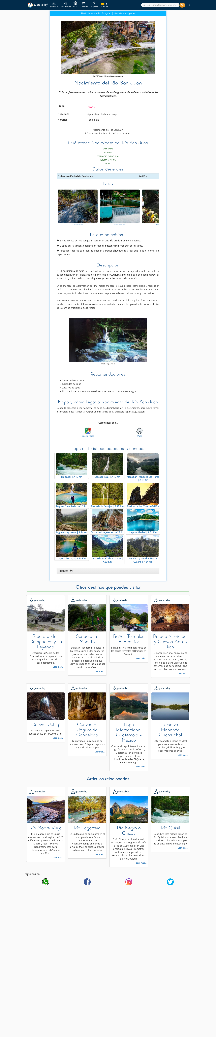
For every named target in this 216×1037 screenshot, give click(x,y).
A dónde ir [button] (54, 5)
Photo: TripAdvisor (108, 364)
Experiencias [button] (66, 5)
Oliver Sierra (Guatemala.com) (111, 76)
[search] (160, 5)
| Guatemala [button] (105, 5)
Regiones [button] (94, 5)
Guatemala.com (77, 225)
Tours (75, 4)
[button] (189, 5)
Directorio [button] (84, 5)
